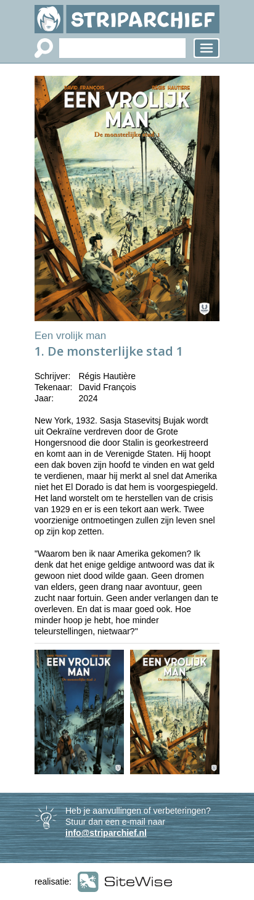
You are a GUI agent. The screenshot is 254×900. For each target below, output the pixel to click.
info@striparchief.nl (106, 833)
